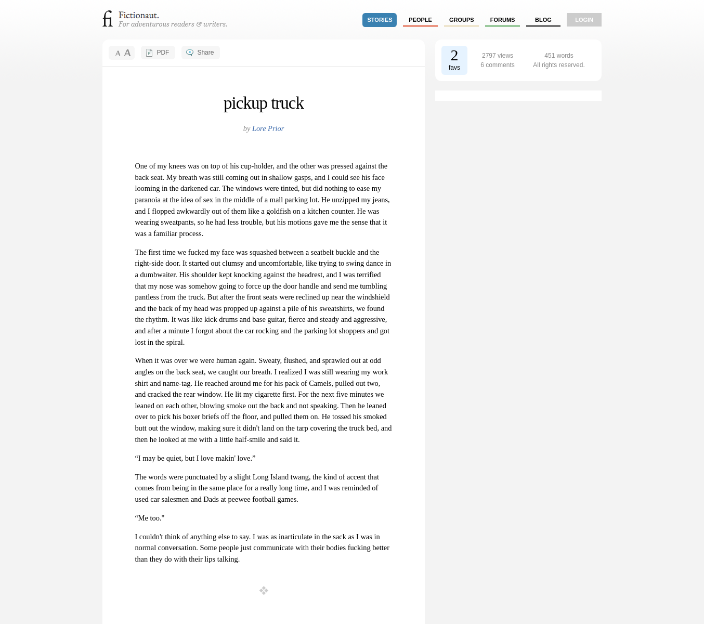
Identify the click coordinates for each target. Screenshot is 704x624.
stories (380, 20)
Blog (543, 20)
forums (502, 20)
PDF (163, 52)
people (420, 20)
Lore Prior (268, 128)
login (584, 20)
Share (205, 52)
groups (461, 20)
